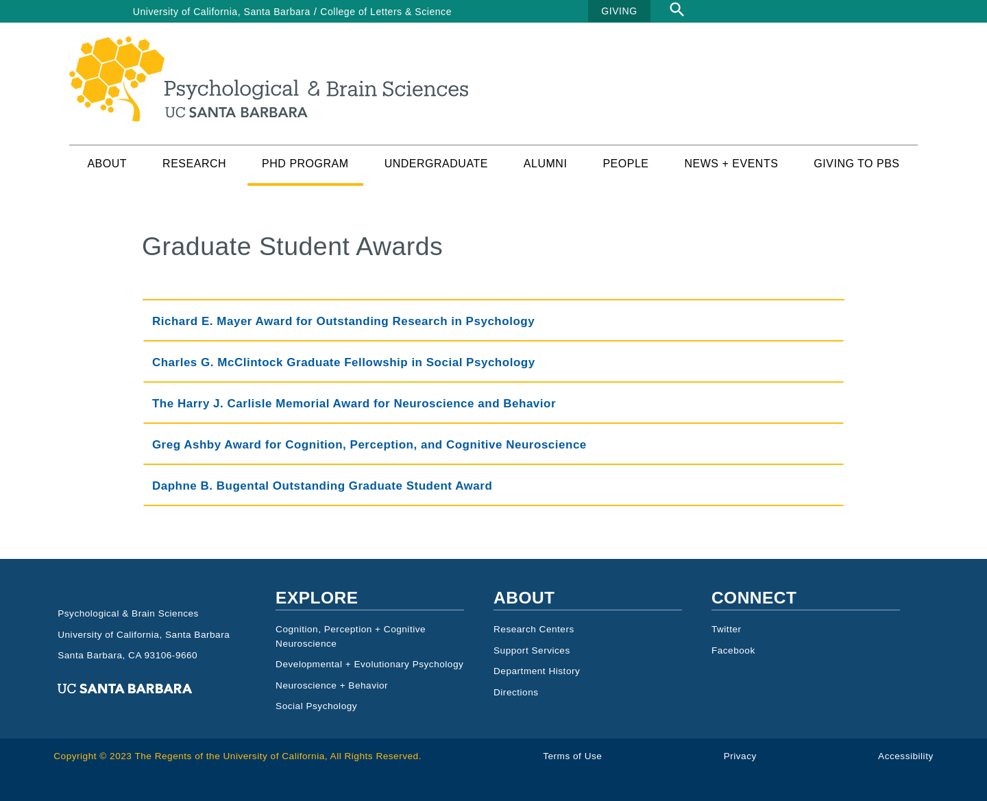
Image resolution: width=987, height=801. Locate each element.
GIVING (619, 10)
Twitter (726, 629)
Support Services (532, 650)
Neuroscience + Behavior (332, 685)
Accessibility (906, 756)
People (625, 163)
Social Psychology (316, 706)
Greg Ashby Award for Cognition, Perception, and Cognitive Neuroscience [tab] (369, 444)
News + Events (731, 163)
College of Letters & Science (386, 11)
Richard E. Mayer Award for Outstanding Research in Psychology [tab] (343, 321)
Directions (516, 692)
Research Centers (534, 629)
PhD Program (305, 163)
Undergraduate (436, 163)
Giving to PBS (856, 163)
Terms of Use (572, 756)
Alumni (546, 163)
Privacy (740, 756)
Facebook (733, 650)
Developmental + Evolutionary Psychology (369, 664)
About (107, 163)
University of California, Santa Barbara (221, 11)
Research (194, 163)
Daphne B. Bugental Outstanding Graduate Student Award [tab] (322, 485)
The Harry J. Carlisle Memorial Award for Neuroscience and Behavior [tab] (354, 403)
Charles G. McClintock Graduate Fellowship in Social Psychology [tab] (343, 362)
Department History (537, 671)
